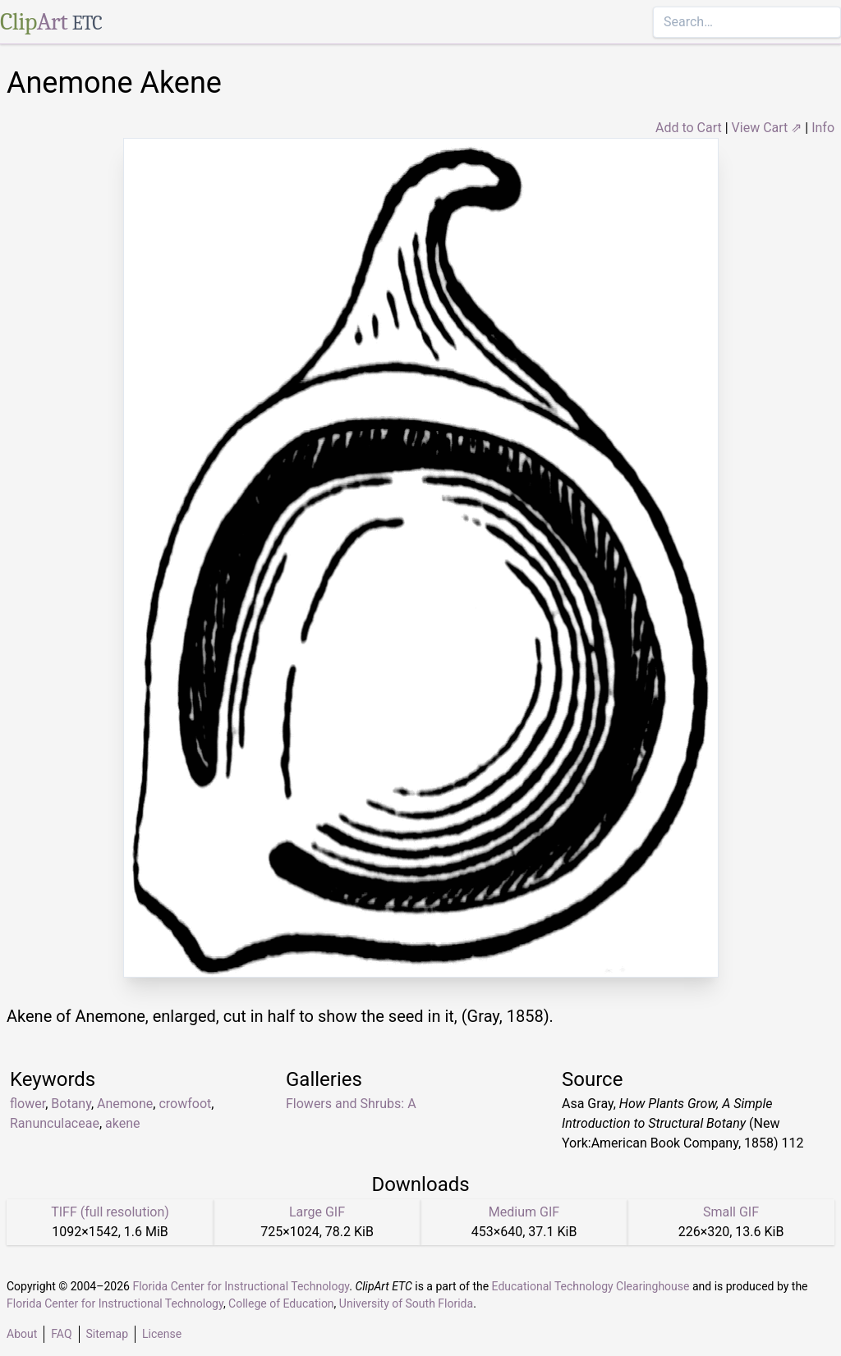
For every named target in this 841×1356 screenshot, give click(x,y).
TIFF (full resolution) (110, 1212)
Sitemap (107, 1333)
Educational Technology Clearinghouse (591, 1286)
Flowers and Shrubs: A (351, 1103)
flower (27, 1103)
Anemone (125, 1103)
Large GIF (317, 1212)
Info (822, 127)
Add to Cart (688, 127)
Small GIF (731, 1212)
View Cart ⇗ (767, 127)
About (22, 1333)
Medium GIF (524, 1212)
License (162, 1333)
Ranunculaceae (54, 1123)
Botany (71, 1103)
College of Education (281, 1303)
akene (122, 1123)
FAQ (61, 1333)
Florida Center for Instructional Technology (240, 1286)
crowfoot (185, 1103)
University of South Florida (406, 1303)
